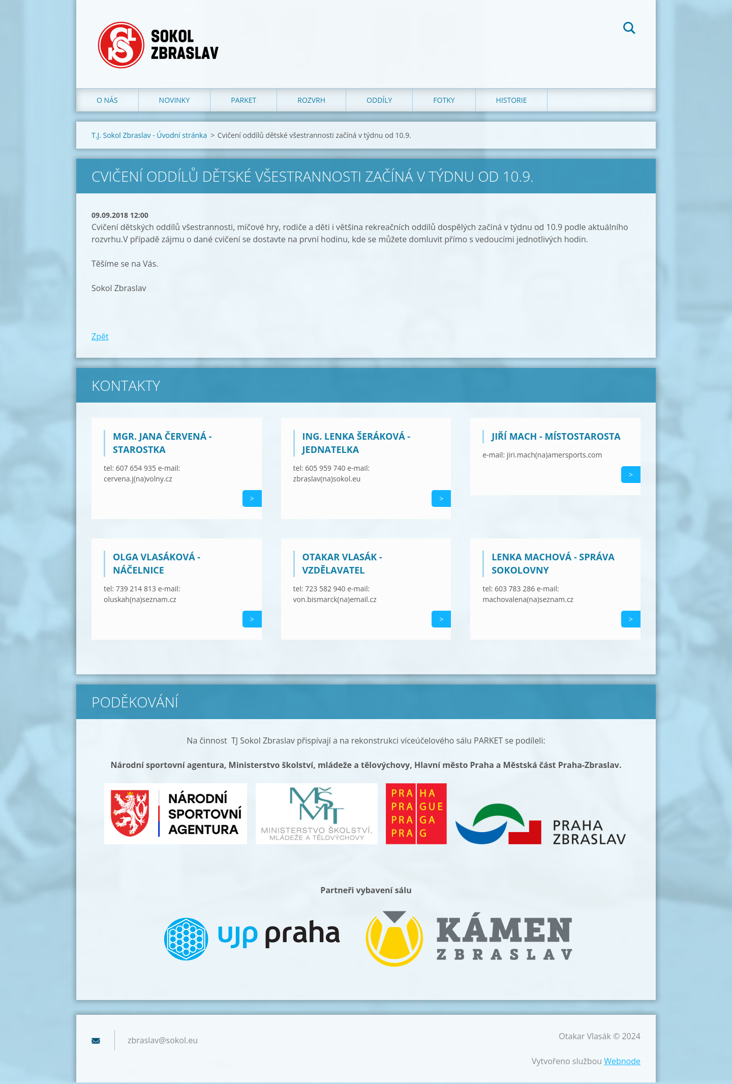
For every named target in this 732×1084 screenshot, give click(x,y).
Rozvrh (311, 101)
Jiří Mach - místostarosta (556, 438)
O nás (107, 101)
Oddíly (379, 101)
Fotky (443, 101)
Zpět (100, 338)
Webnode (622, 1062)
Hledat (629, 29)
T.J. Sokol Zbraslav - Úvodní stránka (149, 136)
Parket (243, 101)
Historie (511, 101)
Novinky (174, 101)
